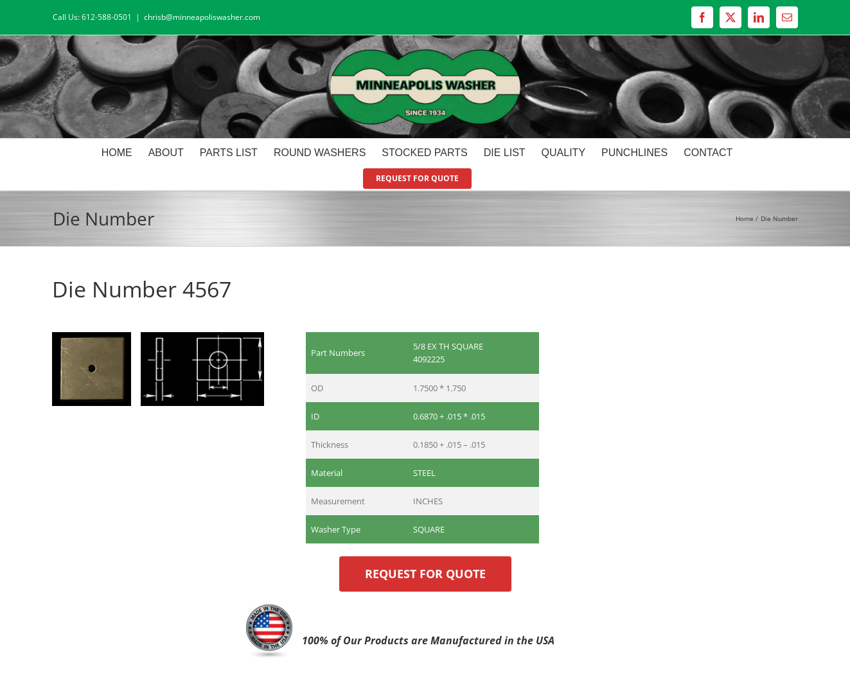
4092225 (429, 359)
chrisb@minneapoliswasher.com (202, 17)
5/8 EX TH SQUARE (448, 346)
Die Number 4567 (141, 289)
